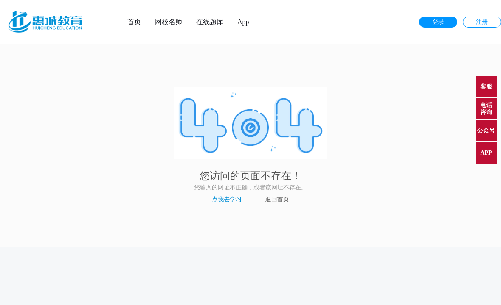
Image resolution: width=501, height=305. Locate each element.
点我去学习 (227, 199)
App (243, 22)
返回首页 (277, 199)
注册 (482, 22)
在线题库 (209, 22)
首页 (134, 22)
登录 (438, 22)
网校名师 (168, 22)
